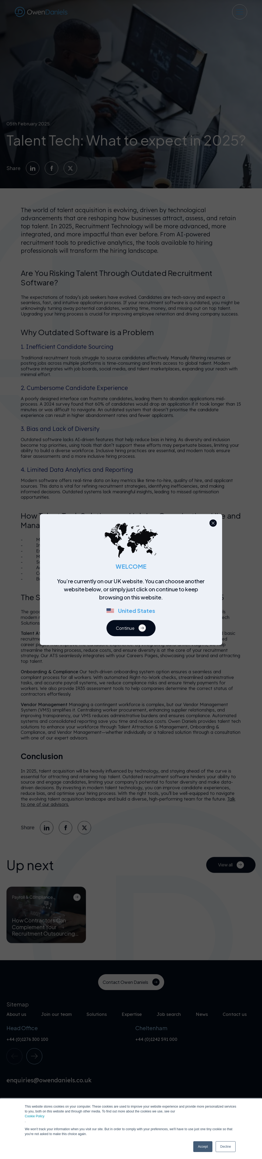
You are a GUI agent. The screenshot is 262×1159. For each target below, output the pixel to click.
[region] (133, 598)
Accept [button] (203, 1147)
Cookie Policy (34, 1116)
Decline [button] (225, 1147)
